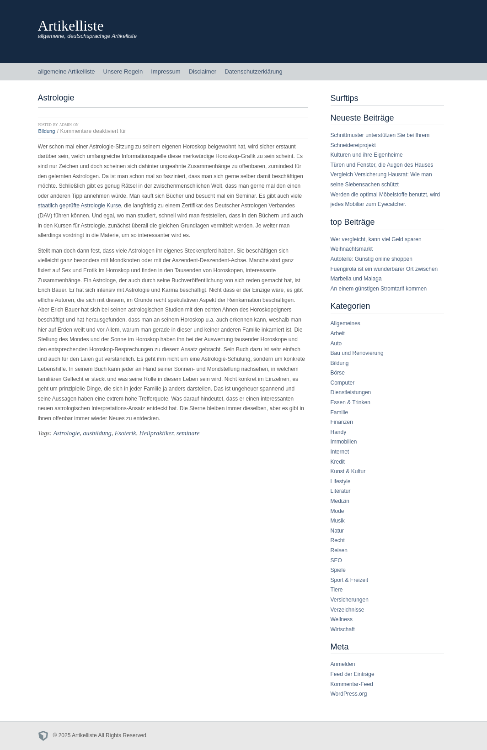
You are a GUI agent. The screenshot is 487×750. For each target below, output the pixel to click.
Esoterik (125, 433)
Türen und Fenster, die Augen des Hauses (382, 165)
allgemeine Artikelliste (66, 71)
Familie (339, 412)
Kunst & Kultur (348, 471)
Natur (337, 531)
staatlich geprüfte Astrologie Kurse (79, 205)
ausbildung (97, 433)
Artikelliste (71, 25)
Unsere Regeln (123, 71)
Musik (338, 521)
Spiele (338, 570)
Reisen (339, 550)
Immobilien (344, 441)
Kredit (338, 462)
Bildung (46, 131)
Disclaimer (203, 71)
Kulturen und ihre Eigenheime (367, 155)
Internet (340, 452)
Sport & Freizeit (350, 580)
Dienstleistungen (351, 392)
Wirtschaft (343, 629)
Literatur (341, 491)
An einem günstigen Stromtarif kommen (379, 288)
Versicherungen (350, 600)
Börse (338, 373)
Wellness (342, 619)
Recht (338, 540)
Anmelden (343, 664)
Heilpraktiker (156, 433)
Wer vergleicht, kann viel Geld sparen (376, 239)
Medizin (340, 501)
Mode (337, 511)
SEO (336, 560)
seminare (188, 433)
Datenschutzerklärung (253, 71)
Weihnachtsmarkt (352, 249)
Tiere (337, 589)
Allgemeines (345, 323)
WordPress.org (349, 694)
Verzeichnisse (347, 610)
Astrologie (66, 433)
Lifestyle (341, 481)
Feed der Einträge (353, 674)
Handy (339, 432)
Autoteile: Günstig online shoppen (371, 259)
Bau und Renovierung (357, 353)
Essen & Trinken (350, 402)
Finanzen (342, 422)
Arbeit (338, 333)
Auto (336, 343)
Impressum (165, 71)
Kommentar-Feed (352, 684)
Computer (343, 383)
